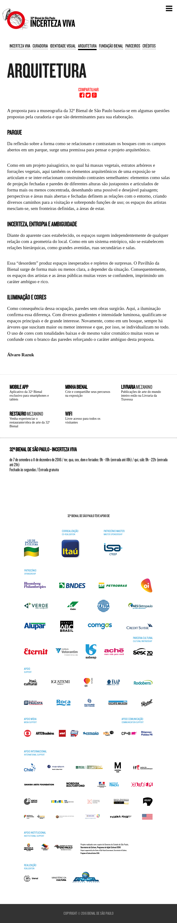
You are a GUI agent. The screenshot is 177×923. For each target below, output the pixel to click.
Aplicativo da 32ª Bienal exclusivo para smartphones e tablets (29, 395)
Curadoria (40, 45)
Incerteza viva (20, 45)
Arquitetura (87, 45)
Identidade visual (63, 45)
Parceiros (132, 45)
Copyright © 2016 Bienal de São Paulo (88, 913)
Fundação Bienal (111, 45)
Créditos (149, 45)
